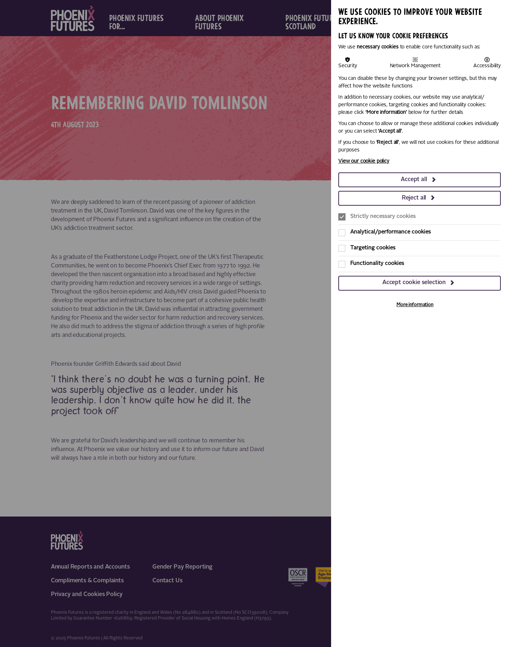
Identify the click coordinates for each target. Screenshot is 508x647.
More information (414, 305)
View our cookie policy (363, 161)
